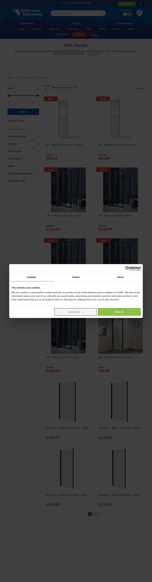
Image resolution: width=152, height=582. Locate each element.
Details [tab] (76, 277)
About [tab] (120, 277)
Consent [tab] (31, 277)
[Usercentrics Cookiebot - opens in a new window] (128, 268)
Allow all (119, 311)
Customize (75, 311)
